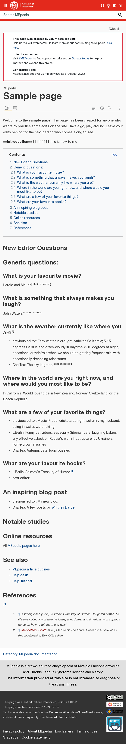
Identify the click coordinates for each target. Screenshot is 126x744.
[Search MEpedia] (63, 15)
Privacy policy (13, 731)
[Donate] (114, 724)
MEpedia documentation (38, 654)
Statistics (10, 737)
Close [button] (114, 28)
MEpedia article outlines (31, 569)
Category (10, 654)
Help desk (20, 575)
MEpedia (14, 546)
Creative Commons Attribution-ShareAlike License (69, 712)
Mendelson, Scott (33, 630)
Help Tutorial (22, 581)
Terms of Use (54, 717)
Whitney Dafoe (63, 507)
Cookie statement (36, 737)
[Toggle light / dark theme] (108, 5)
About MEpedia (40, 731)
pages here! (31, 546)
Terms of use (87, 731)
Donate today (80, 59)
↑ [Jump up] (19, 614)
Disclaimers (64, 731)
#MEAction (26, 59)
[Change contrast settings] (114, 5)
